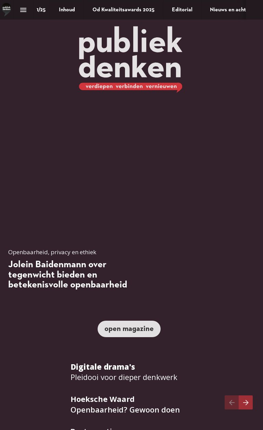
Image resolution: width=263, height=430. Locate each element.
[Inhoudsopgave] (23, 10)
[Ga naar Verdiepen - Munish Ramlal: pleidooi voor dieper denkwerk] (124, 372)
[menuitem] (67, 10)
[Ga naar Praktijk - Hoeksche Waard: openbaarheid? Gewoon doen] (125, 404)
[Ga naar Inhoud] (129, 329)
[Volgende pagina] (246, 402)
